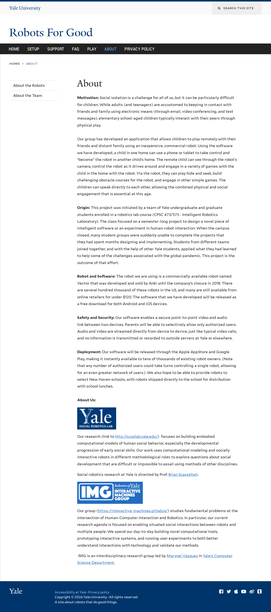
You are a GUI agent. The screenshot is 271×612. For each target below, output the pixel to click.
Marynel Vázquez (182, 556)
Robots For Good (52, 32)
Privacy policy (98, 592)
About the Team (27, 95)
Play (92, 49)
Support (55, 49)
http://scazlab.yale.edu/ (136, 436)
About (110, 49)
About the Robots (29, 85)
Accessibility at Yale (70, 592)
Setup (33, 49)
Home (14, 49)
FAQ (75, 49)
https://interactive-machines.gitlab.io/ (133, 511)
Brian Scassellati (183, 474)
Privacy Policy (139, 49)
